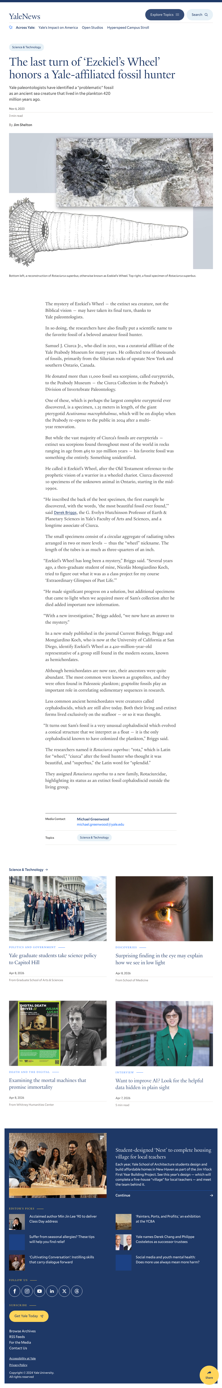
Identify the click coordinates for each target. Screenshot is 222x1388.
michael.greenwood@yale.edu (100, 829)
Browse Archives (22, 1331)
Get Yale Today (28, 1316)
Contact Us (18, 1348)
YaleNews (24, 17)
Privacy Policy (18, 1365)
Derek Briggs (65, 516)
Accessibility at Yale (22, 1358)
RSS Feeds (17, 1336)
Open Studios (92, 27)
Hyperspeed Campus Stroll (128, 27)
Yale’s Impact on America (58, 27)
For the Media (20, 1342)
